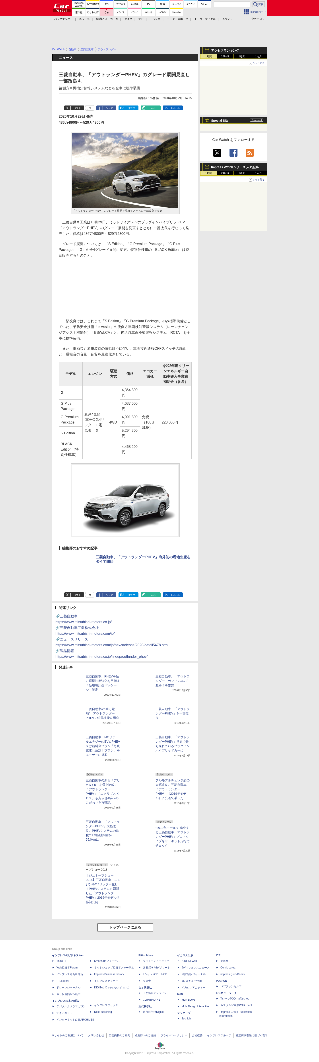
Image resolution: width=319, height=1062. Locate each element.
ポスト (77, 108)
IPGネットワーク (226, 993)
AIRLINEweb (189, 960)
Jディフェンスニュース (196, 967)
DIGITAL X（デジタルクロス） (112, 987)
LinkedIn (176, 108)
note (153, 108)
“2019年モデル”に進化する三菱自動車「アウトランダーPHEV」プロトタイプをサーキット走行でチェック (173, 836)
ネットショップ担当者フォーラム (114, 967)
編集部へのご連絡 (145, 1035)
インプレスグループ (219, 1035)
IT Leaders (62, 980)
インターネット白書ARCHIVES (75, 1019)
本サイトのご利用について (68, 1035)
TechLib (186, 1018)
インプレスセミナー (106, 980)
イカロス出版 (185, 955)
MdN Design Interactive (195, 1006)
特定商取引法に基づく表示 (252, 1035)
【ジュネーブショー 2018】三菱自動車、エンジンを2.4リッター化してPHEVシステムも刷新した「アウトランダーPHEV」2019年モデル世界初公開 (103, 889)
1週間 (242, 56)
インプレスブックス (106, 1005)
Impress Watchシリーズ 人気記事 (235, 167)
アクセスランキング (225, 50)
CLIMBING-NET (152, 999)
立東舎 (147, 980)
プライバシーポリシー (174, 1035)
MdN (180, 994)
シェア (109, 108)
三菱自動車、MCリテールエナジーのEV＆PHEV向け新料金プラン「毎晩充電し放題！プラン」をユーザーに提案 (103, 746)
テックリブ (184, 1013)
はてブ (131, 108)
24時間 (225, 56)
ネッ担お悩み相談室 (68, 994)
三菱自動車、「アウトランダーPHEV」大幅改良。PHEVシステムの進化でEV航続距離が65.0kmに (103, 830)
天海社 (224, 960)
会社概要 (197, 1035)
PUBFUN (221, 980)
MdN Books (188, 999)
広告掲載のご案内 (119, 1035)
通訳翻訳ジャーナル (194, 974)
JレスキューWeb (192, 980)
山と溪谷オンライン (155, 993)
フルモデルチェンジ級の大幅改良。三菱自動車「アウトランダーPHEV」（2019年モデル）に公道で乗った (173, 789)
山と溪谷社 (145, 987)
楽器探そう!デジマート (156, 967)
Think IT (61, 960)
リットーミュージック (156, 960)
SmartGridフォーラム (107, 960)
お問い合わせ (96, 1035)
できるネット (64, 1013)
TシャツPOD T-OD (155, 974)
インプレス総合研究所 (69, 974)
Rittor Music (146, 955)
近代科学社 (145, 1006)
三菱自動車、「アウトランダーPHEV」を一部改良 (173, 713)
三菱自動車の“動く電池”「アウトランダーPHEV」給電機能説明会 (102, 713)
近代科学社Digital (153, 1011)
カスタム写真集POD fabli (236, 1005)
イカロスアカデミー (194, 987)
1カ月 (258, 56)
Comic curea (227, 967)
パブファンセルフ (231, 986)
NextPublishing (103, 1011)
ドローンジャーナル (68, 987)
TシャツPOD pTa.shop (234, 998)
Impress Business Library (109, 974)
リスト (90, 108)
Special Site (220, 120)
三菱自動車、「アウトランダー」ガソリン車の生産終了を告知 (173, 681)
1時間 (208, 56)
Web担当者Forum (67, 967)
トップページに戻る (125, 927)
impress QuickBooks (232, 974)
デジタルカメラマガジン (71, 1006)
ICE (218, 955)
